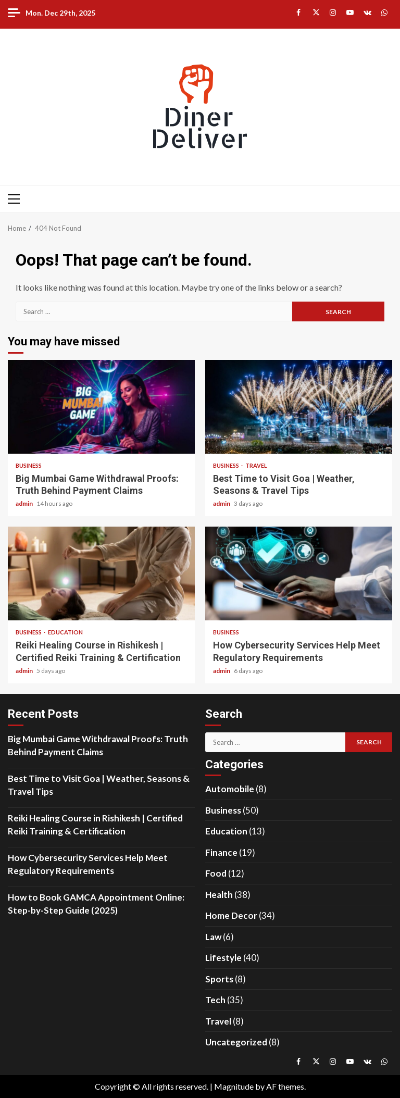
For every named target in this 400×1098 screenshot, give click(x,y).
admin (25, 503)
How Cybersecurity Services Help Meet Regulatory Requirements (298, 573)
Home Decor (231, 915)
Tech (215, 999)
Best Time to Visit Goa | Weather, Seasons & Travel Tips (298, 407)
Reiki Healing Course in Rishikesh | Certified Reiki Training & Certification (101, 573)
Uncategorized (236, 1042)
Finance (221, 852)
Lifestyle (223, 957)
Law (213, 936)
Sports (219, 979)
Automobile (229, 788)
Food (216, 873)
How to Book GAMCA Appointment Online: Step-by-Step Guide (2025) (96, 904)
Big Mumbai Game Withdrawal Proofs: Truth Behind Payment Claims (101, 407)
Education (65, 632)
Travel (256, 465)
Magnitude (234, 1086)
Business (29, 465)
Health (219, 894)
